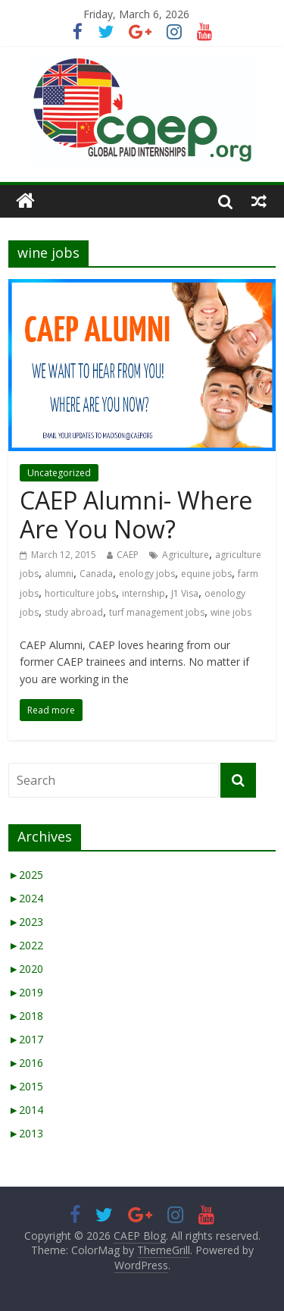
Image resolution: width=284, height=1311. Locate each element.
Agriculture (185, 554)
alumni (59, 573)
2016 (25, 1062)
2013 (25, 1133)
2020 (25, 968)
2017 (25, 1039)
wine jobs (231, 612)
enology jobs (147, 573)
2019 (25, 992)
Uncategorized (59, 472)
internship (143, 593)
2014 (25, 1109)
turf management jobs (156, 612)
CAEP (128, 554)
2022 (25, 945)
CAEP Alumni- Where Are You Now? (136, 514)
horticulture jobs (80, 593)
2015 (25, 1086)
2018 (25, 1015)
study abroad (74, 612)
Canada (96, 573)
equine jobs (206, 573)
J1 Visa (184, 593)
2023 (25, 921)
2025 (25, 874)
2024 (25, 898)
